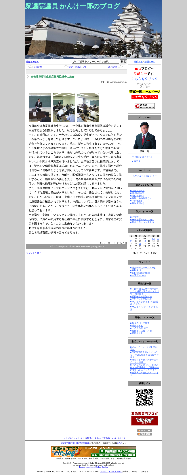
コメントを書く (33, 253)
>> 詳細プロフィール (142, 157)
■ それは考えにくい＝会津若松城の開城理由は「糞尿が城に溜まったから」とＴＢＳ (144, 367)
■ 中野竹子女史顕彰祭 (141, 299)
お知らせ (121, 438)
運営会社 (89, 438)
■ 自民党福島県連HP (140, 273)
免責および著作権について (106, 438)
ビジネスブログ (115, 471)
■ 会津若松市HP (138, 275)
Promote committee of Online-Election (93, 467)
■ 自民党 (136, 161)
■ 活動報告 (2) (137, 195)
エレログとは (79, 438)
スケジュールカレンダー (145, 176)
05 (153, 238)
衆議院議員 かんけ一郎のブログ (72, 6)
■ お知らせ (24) (137, 190)
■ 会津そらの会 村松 (141, 330)
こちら (120, 443)
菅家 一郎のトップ (77, 67)
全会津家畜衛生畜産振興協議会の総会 (52, 76)
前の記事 (37, 67)
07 (131, 241)
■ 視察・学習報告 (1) (140, 198)
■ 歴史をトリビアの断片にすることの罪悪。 (144, 361)
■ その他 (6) (136, 200)
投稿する (138, 61)
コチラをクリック (144, 97)
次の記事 (112, 67)
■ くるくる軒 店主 (139, 328)
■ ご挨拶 (134, 217)
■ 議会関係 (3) (137, 193)
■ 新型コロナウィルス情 (142, 222)
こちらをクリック (144, 79)
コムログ (104, 471)
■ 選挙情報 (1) (137, 203)
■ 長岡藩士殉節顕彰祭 (141, 296)
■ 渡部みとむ (136, 325)
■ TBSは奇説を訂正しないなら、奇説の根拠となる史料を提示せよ (144, 355)
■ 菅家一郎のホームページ (143, 267)
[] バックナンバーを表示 (144, 253)
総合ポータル (32, 61)
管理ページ (149, 61)
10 (145, 241)
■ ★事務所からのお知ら (142, 219)
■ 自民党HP (136, 270)
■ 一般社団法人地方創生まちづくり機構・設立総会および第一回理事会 (144, 291)
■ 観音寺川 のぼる (140, 323)
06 (158, 238)
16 (140, 243)
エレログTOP (67, 438)
